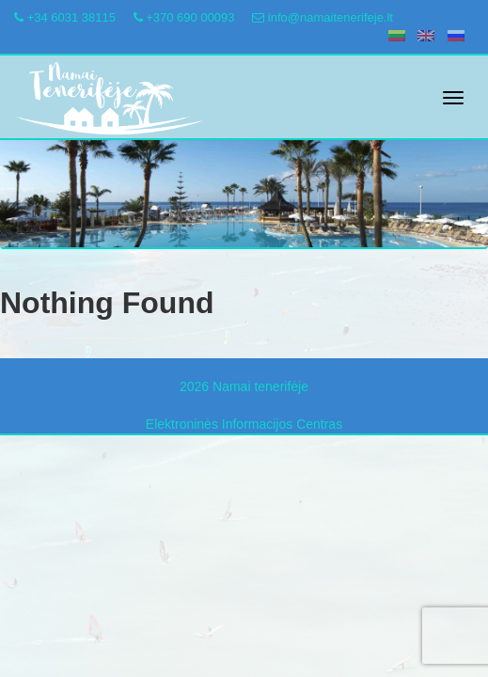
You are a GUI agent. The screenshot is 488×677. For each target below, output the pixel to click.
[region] (244, 185)
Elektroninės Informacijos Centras (244, 424)
